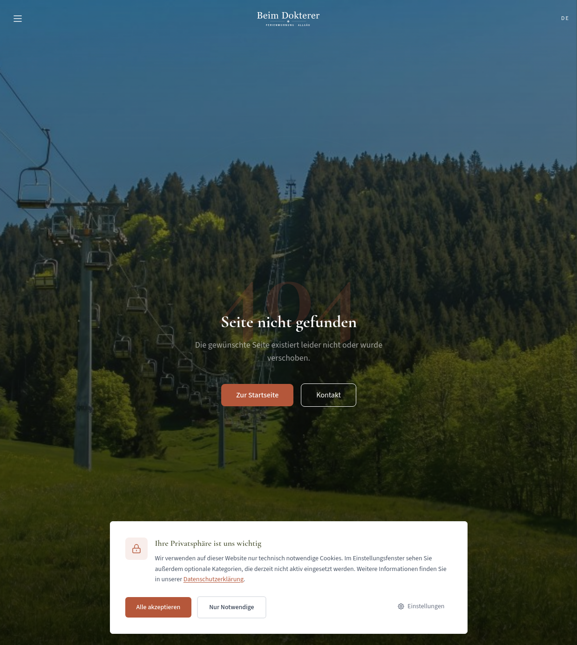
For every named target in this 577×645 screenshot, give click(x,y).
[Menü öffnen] (17, 18)
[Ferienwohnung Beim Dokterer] (288, 18)
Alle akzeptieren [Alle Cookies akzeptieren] (158, 607)
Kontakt (328, 395)
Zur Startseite (257, 395)
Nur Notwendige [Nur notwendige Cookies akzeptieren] (231, 607)
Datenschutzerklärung (213, 579)
